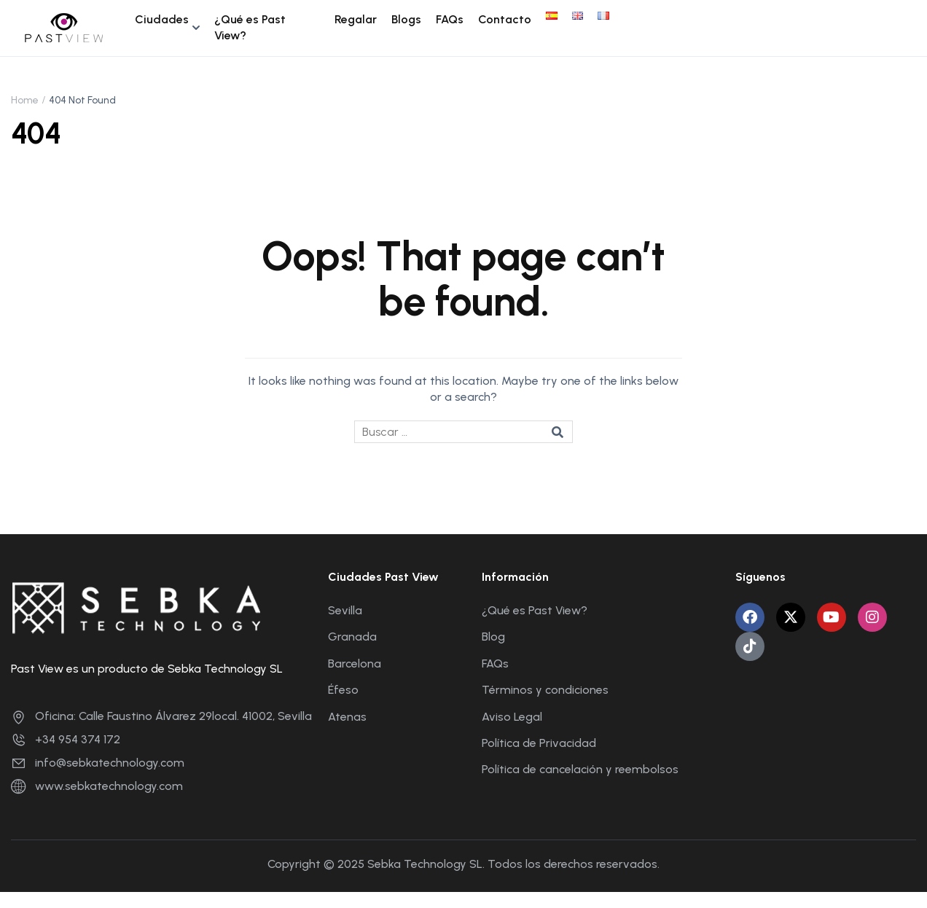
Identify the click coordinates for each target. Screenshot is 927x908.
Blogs (406, 19)
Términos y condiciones (545, 690)
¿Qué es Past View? (250, 27)
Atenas (347, 717)
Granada (352, 636)
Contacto (504, 19)
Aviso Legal (512, 717)
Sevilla (345, 610)
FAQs (450, 19)
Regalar (356, 19)
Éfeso (343, 690)
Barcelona (354, 663)
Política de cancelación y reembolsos (580, 769)
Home (25, 100)
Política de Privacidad (539, 743)
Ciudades (162, 19)
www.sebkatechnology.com (97, 786)
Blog (493, 636)
